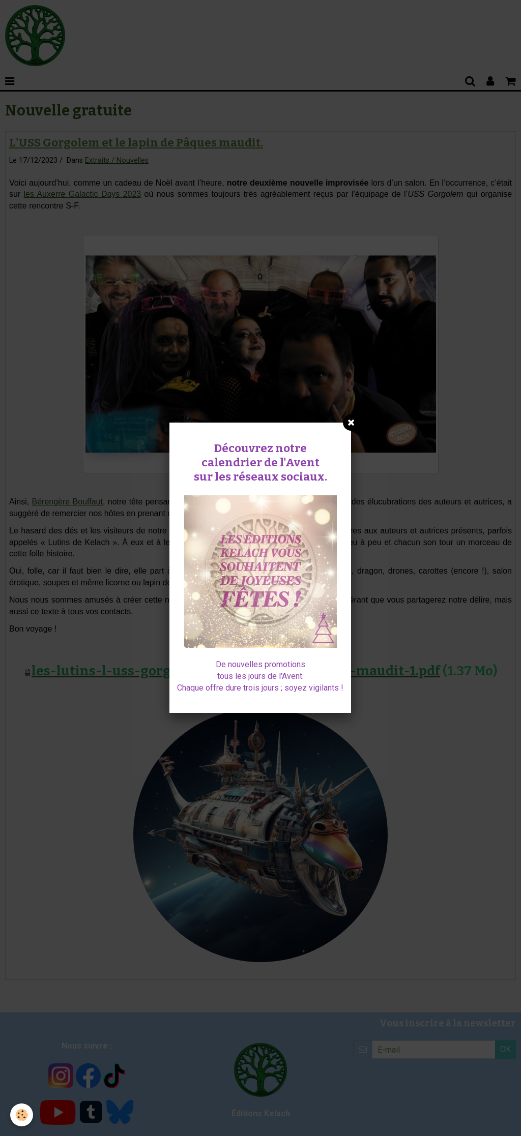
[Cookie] (21, 1114)
